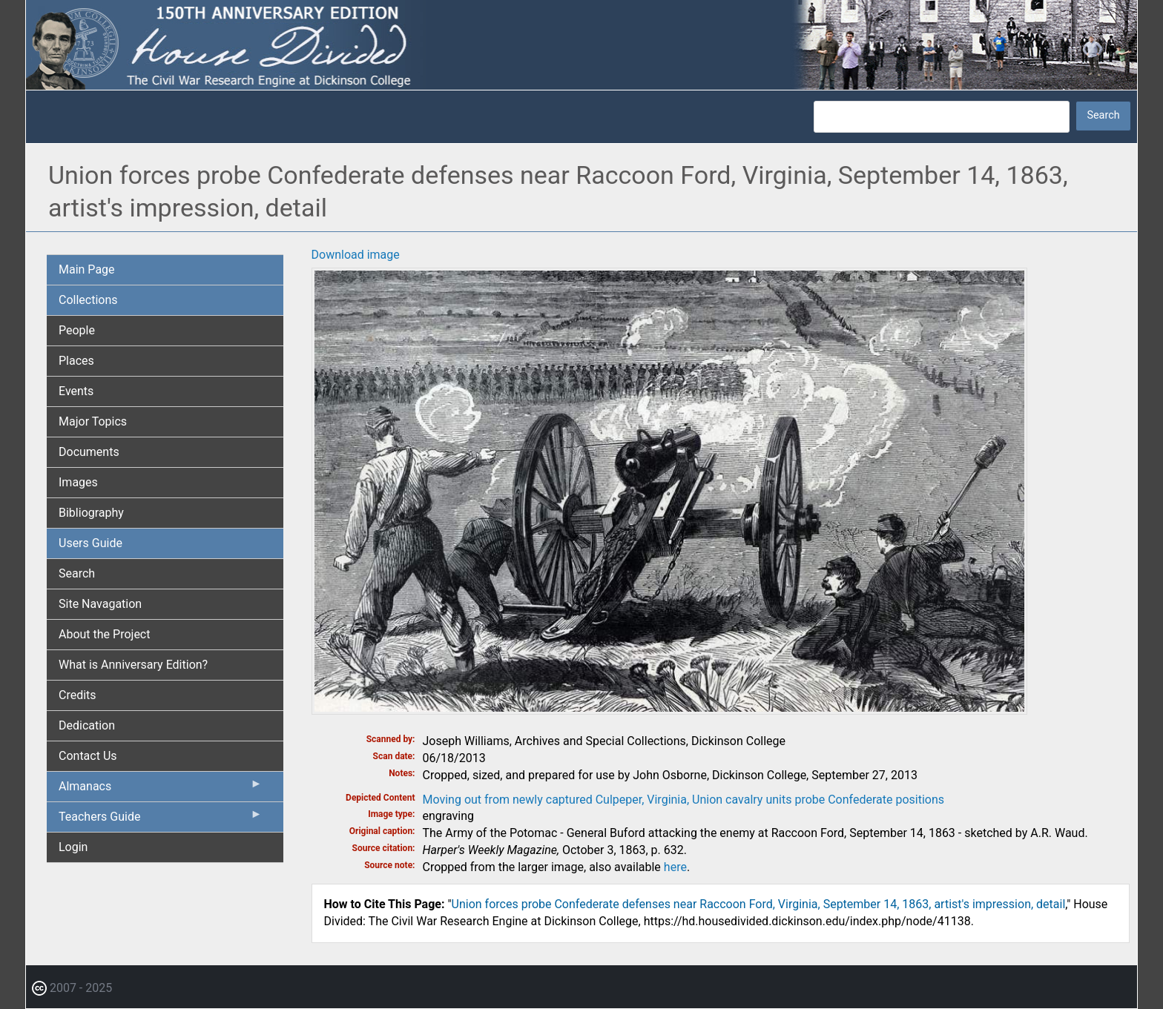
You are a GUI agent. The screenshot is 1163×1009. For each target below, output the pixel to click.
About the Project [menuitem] (104, 634)
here (675, 867)
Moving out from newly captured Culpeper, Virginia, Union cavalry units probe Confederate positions (684, 800)
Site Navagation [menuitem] (100, 604)
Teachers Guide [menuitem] (160, 820)
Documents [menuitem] (89, 452)
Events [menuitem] (76, 391)
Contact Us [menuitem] (88, 756)
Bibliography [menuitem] (91, 513)
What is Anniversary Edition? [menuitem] (133, 665)
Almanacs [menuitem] (160, 789)
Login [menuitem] (73, 847)
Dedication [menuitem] (87, 725)
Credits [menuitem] (77, 695)
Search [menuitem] (77, 573)
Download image (356, 255)
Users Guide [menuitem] (90, 543)
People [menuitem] (77, 330)
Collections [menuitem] (88, 300)
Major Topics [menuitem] (93, 421)
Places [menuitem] (76, 361)
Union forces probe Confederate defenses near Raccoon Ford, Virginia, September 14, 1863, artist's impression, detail (759, 904)
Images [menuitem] (78, 482)
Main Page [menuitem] (87, 269)
